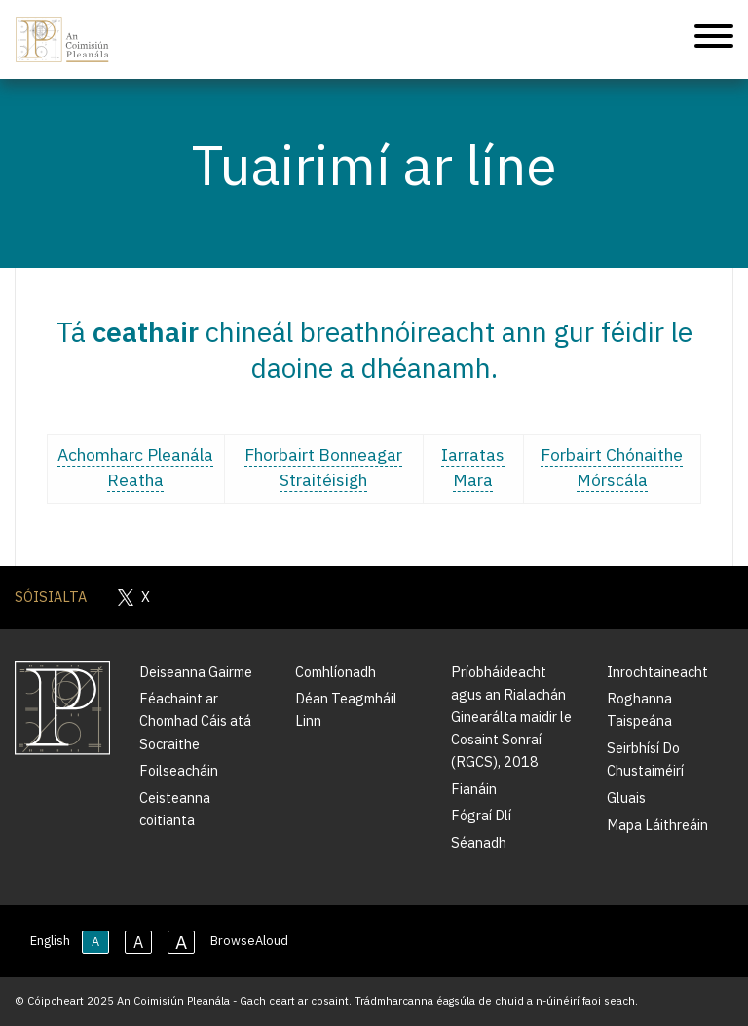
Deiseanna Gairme (195, 672)
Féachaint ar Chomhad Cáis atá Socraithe (195, 720)
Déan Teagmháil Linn (346, 709)
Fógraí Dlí (481, 815)
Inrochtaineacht (657, 672)
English (50, 940)
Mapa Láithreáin (657, 825)
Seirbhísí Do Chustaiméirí (645, 759)
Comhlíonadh (335, 672)
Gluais (626, 797)
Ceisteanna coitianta (174, 808)
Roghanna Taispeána (639, 709)
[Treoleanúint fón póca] (713, 39)
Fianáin (474, 788)
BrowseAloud (249, 940)
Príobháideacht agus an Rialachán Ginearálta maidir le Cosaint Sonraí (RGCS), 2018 (511, 717)
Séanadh (478, 842)
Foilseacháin (178, 770)
